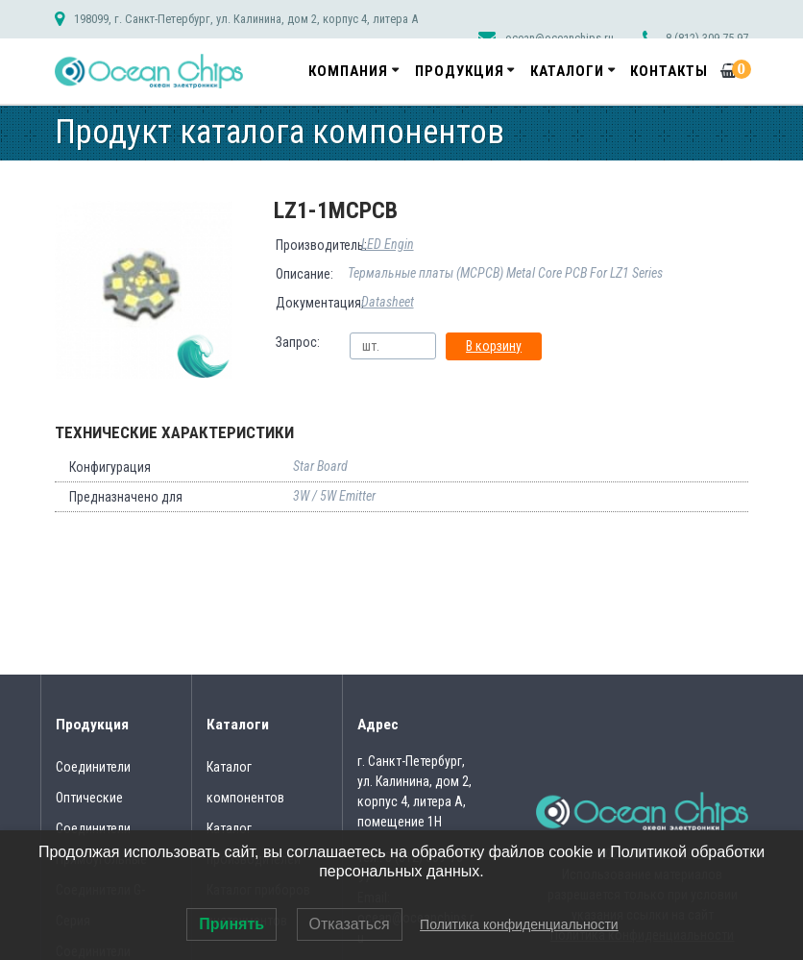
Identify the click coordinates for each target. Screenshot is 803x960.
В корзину (494, 346)
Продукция (459, 71)
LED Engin (387, 244)
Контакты (669, 71)
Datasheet (387, 301)
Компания (348, 71)
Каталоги (567, 71)
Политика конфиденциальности (519, 924)
